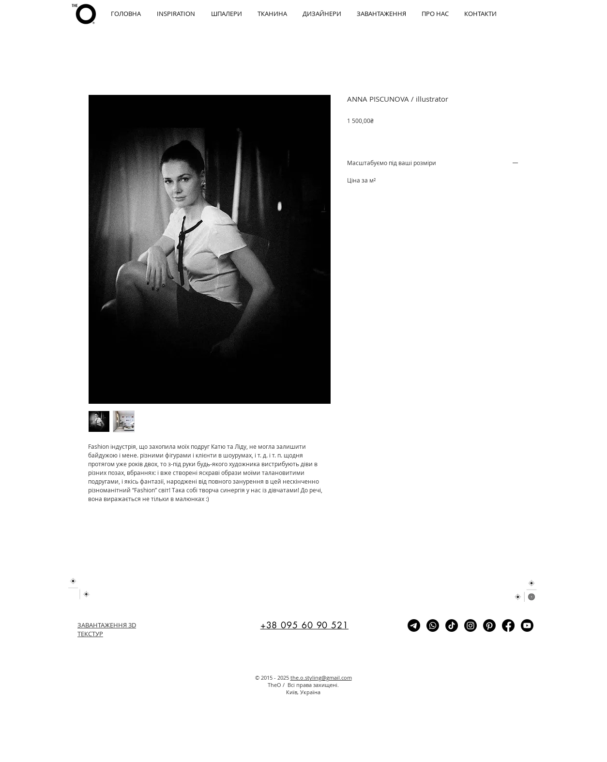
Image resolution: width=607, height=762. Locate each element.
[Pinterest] (489, 625)
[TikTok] (451, 625)
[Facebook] (508, 625)
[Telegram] (414, 625)
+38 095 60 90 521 (304, 625)
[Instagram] (470, 625)
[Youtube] (527, 625)
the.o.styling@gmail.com (321, 677)
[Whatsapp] (432, 625)
